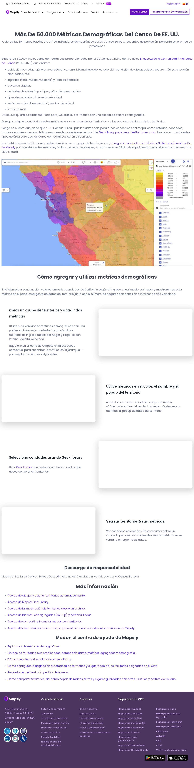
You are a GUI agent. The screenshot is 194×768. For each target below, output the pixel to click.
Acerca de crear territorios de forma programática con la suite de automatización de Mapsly (71, 628)
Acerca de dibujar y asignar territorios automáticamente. (46, 595)
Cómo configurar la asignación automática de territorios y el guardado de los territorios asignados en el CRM (82, 666)
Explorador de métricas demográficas (33, 646)
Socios (85, 3)
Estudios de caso (78, 12)
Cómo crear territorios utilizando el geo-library (39, 659)
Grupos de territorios (22, 653)
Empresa (69, 3)
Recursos (107, 12)
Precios (95, 12)
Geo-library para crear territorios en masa (128, 132)
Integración (54, 12)
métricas (150, 143)
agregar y (118, 143)
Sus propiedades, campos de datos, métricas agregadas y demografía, (86, 653)
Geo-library (24, 467)
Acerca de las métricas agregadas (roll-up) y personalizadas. (50, 615)
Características (30, 12)
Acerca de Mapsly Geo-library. (28, 602)
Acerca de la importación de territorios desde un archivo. (46, 608)
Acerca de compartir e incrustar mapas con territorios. (45, 621)
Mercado (100, 3)
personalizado (134, 143)
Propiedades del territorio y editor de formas (38, 672)
